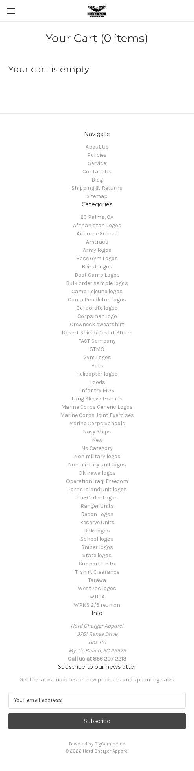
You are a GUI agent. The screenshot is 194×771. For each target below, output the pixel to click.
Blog (97, 179)
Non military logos (97, 456)
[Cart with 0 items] (189, 10)
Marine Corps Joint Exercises (97, 415)
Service (97, 163)
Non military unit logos (97, 464)
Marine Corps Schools (97, 423)
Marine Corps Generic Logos (97, 407)
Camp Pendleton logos (97, 299)
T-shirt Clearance (97, 572)
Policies (97, 155)
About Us (97, 146)
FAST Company (97, 341)
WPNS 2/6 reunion (97, 605)
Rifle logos (97, 530)
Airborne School (97, 233)
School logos (97, 539)
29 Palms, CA (97, 217)
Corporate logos (97, 308)
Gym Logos (97, 357)
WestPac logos (97, 588)
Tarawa (97, 580)
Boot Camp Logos (97, 275)
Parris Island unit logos (97, 489)
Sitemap (97, 196)
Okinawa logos (97, 473)
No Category (97, 448)
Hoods (97, 382)
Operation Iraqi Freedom (97, 481)
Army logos (97, 250)
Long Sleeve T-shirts (97, 398)
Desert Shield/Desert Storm (97, 332)
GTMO (97, 349)
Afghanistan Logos (97, 225)
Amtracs (97, 242)
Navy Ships (97, 431)
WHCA (97, 596)
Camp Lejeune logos (97, 291)
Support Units (97, 563)
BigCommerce (110, 744)
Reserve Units (97, 522)
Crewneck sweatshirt (97, 324)
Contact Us (97, 171)
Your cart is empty (49, 69)
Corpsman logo (97, 316)
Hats (97, 365)
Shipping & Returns (97, 188)
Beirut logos (97, 266)
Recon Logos (97, 514)
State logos (97, 555)
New (97, 440)
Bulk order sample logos (97, 283)
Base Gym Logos (97, 258)
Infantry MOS (97, 390)
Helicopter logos (97, 374)
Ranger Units (97, 506)
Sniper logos (97, 547)
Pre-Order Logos (97, 497)
